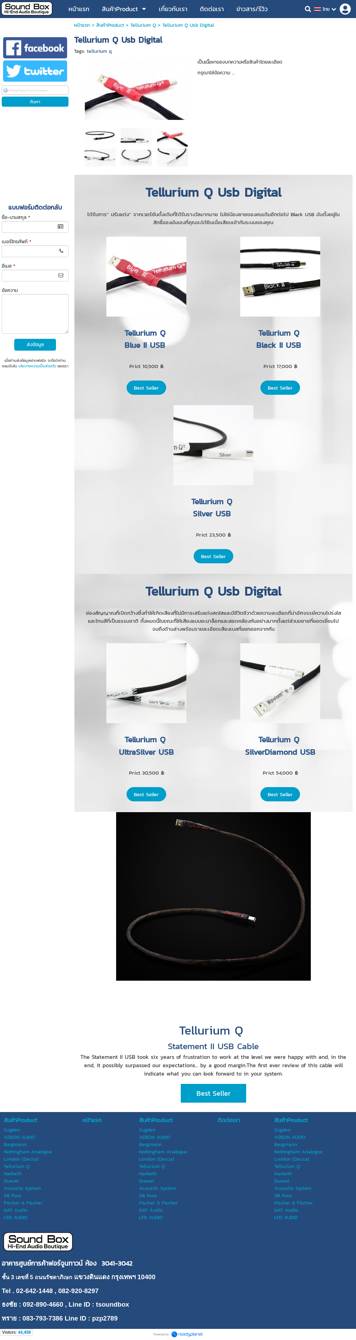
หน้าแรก (82, 25)
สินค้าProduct (110, 25)
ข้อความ (10, 290)
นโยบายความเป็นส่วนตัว (37, 366)
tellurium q (99, 51)
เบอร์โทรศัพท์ (16, 241)
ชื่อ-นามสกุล (16, 217)
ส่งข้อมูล (35, 344)
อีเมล (8, 266)
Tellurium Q (143, 25)
